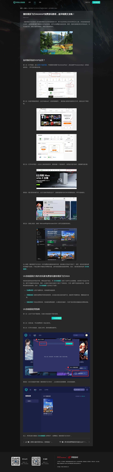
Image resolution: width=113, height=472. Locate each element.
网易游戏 (85, 461)
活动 (40, 2)
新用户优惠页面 (42, 65)
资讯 (35, 2)
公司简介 (59, 461)
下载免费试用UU (56, 318)
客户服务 (63, 461)
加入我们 (97, 461)
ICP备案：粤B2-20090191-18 (63, 466)
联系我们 (89, 461)
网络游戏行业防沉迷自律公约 (75, 463)
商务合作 (93, 461)
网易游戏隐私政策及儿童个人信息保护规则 (74, 461)
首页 (30, 2)
